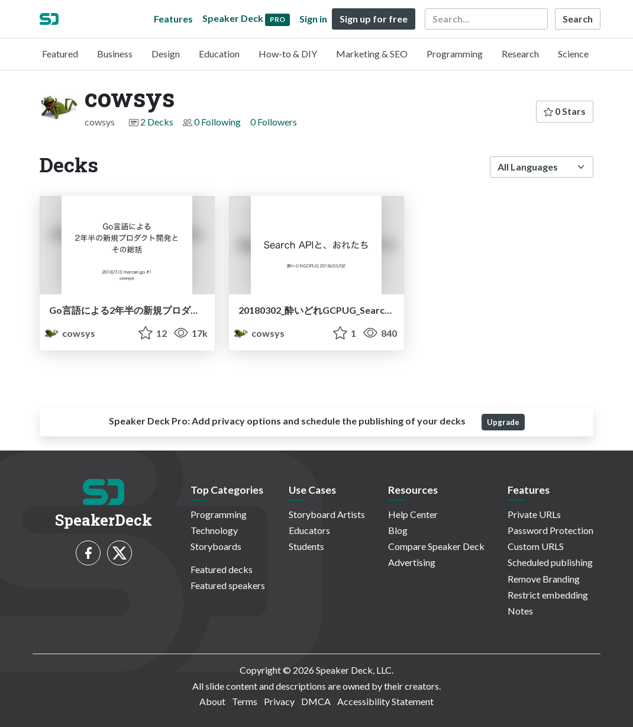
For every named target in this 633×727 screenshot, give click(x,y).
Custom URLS (536, 546)
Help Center (413, 514)
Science (573, 53)
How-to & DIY (288, 53)
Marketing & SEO (372, 53)
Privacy (279, 701)
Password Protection (550, 530)
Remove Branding (544, 578)
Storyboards (215, 546)
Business (115, 53)
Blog (398, 530)
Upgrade (503, 422)
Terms (244, 701)
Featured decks (221, 569)
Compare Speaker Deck (436, 546)
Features (173, 18)
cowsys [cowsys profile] (69, 333)
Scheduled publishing (550, 562)
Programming (455, 53)
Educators (309, 530)
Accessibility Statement (385, 701)
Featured (60, 53)
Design (165, 53)
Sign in (313, 18)
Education (219, 53)
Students (306, 546)
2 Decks (156, 121)
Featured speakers (227, 585)
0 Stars (565, 111)
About (212, 701)
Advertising (411, 562)
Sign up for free (374, 18)
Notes (520, 610)
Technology (214, 530)
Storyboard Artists (327, 514)
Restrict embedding (548, 594)
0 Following (217, 121)
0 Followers (273, 121)
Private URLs (534, 514)
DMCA (316, 701)
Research (520, 53)
